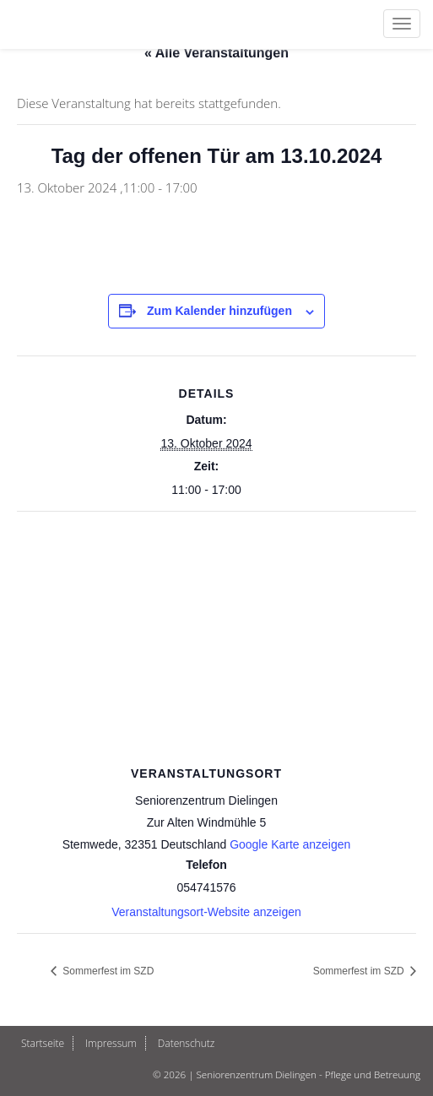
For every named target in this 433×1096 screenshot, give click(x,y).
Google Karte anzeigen (290, 844)
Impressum (111, 1043)
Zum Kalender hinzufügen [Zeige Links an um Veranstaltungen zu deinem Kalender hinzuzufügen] (219, 310)
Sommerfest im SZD (107, 971)
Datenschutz (186, 1043)
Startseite (42, 1043)
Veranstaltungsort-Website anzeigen (206, 912)
